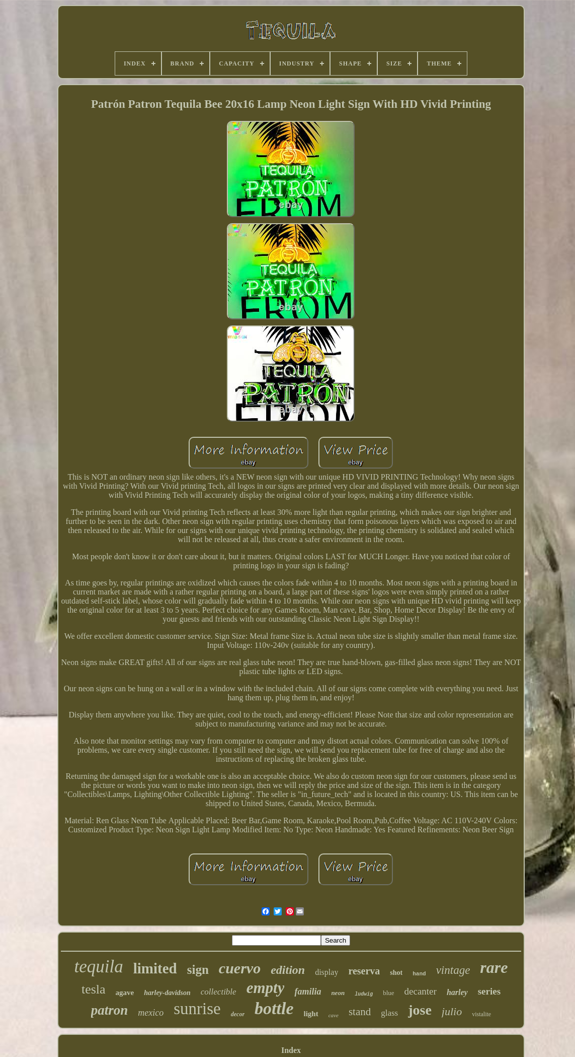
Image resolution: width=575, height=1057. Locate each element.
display (326, 972)
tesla (93, 989)
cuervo (240, 968)
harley (457, 992)
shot (396, 972)
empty (266, 988)
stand (360, 1012)
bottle (274, 1008)
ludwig (364, 994)
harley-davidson (167, 993)
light (311, 1014)
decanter (420, 991)
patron (109, 1010)
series (489, 991)
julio (452, 1011)
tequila (98, 966)
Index (291, 1050)
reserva (364, 970)
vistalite (481, 1014)
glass (389, 1013)
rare (494, 967)
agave (125, 992)
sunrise (197, 1009)
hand (419, 974)
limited (155, 968)
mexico (150, 1013)
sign (198, 969)
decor (237, 1014)
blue (388, 993)
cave (333, 1015)
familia (307, 991)
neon (338, 993)
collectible (218, 992)
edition (288, 969)
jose (420, 1010)
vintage (453, 970)
